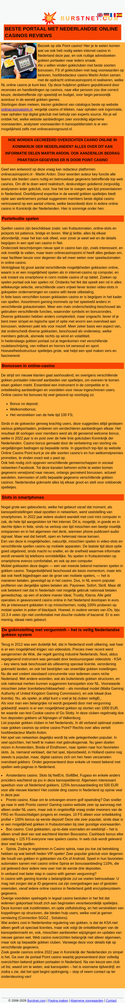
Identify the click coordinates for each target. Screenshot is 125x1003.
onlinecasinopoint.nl (16, 109)
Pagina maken (58, 1000)
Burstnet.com (36, 1000)
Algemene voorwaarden (87, 1000)
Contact (111, 1000)
